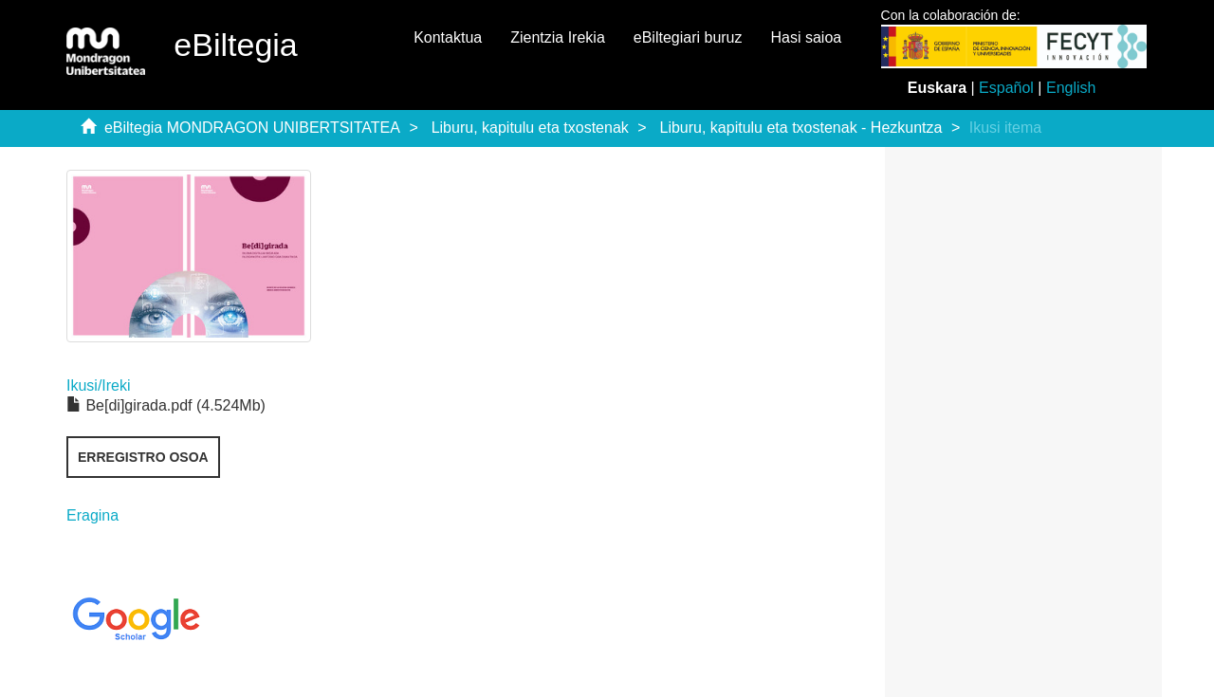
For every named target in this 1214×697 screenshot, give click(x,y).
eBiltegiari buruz (688, 37)
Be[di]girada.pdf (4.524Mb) (166, 405)
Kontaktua (448, 37)
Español (1006, 88)
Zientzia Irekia (557, 37)
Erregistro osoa (143, 457)
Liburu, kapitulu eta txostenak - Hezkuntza (801, 127)
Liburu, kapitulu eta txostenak (530, 127)
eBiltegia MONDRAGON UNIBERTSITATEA (252, 127)
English (1070, 88)
